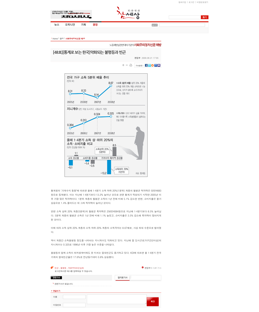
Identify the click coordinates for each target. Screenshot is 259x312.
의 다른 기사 (151, 267)
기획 (84, 24)
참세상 (128, 13)
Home (55, 38)
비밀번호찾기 (202, 2)
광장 (93, 24)
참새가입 (182, 2)
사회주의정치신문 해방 (75, 38)
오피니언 (70, 24)
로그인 (191, 2)
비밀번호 (57, 304)
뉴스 (56, 24)
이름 (55, 296)
